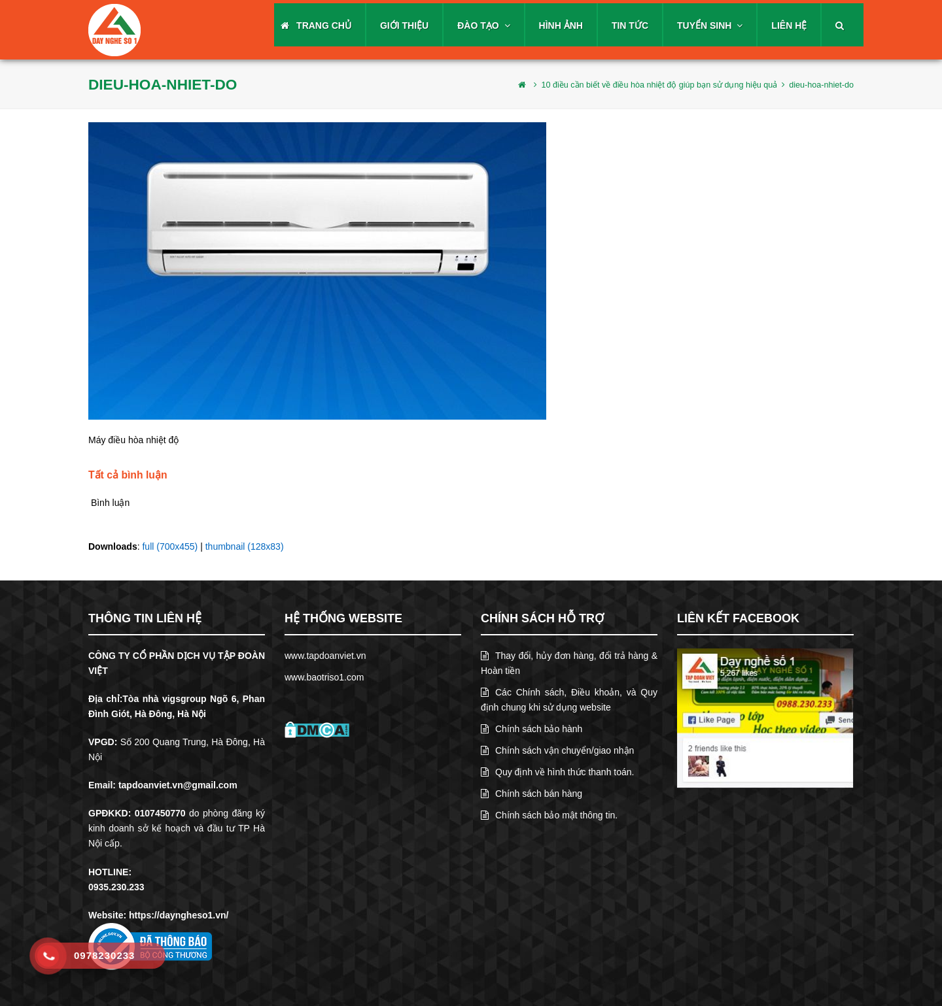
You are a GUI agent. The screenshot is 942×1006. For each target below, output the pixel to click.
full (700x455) (170, 546)
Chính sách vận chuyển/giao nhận (557, 750)
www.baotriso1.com (324, 677)
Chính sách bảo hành (531, 729)
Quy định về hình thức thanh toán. (557, 772)
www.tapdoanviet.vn (325, 655)
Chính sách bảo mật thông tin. (549, 815)
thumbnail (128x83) (244, 546)
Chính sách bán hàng (531, 793)
